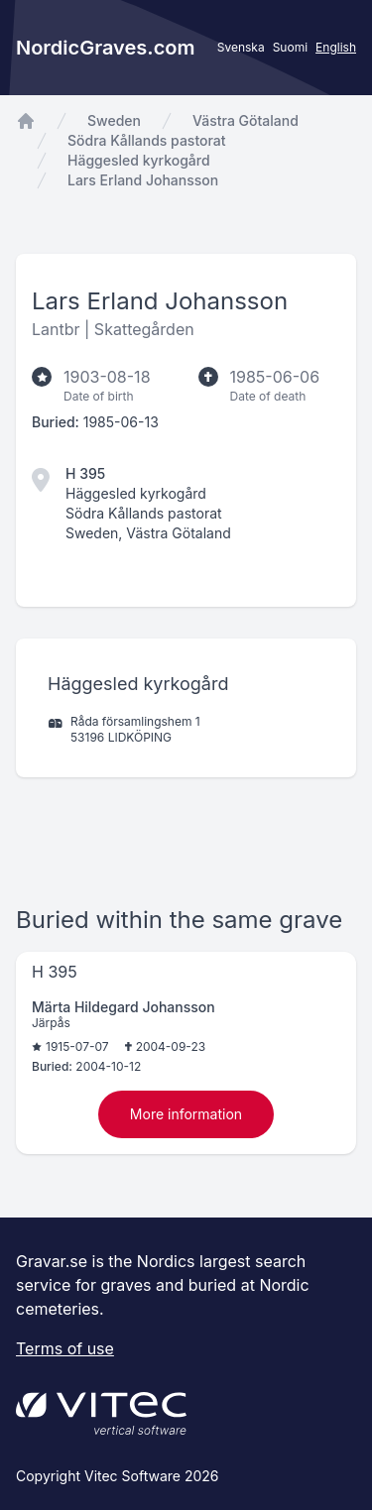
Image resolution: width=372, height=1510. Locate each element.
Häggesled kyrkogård (138, 160)
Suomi (290, 47)
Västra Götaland (245, 120)
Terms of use (65, 1348)
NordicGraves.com (105, 47)
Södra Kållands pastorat (146, 140)
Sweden (114, 120)
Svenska (241, 47)
